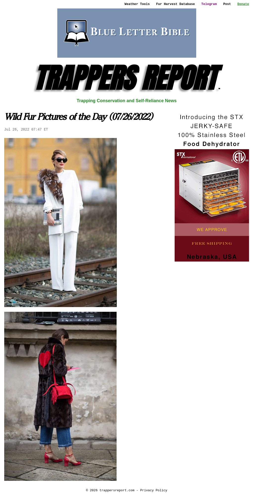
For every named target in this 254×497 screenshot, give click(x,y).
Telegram (209, 4)
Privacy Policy (153, 490)
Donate (243, 4)
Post (227, 4)
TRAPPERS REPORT (126, 78)
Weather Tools (137, 4)
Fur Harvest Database (175, 4)
